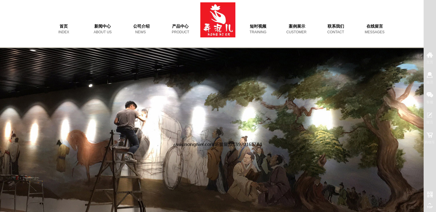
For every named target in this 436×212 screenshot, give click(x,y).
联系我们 (336, 26)
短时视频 (258, 26)
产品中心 (180, 26)
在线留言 (374, 26)
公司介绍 (141, 26)
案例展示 (297, 26)
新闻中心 (102, 26)
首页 (64, 26)
